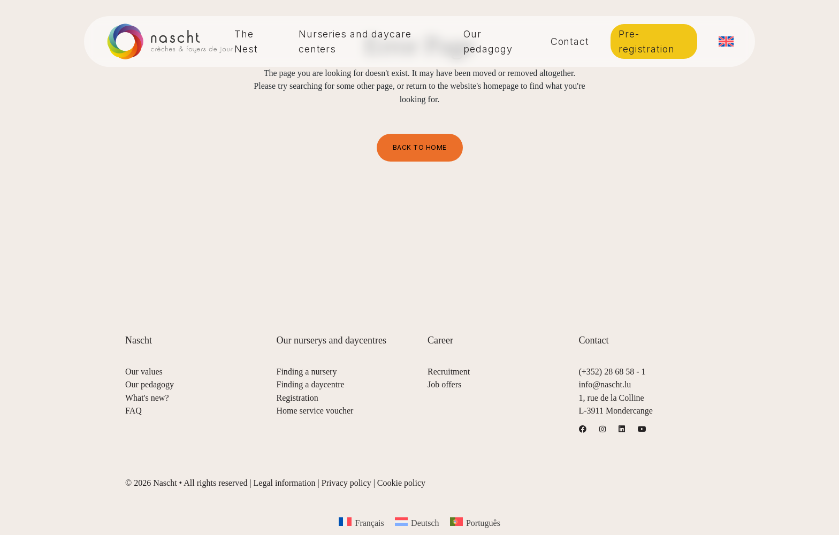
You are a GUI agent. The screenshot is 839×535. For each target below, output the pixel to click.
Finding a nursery (307, 371)
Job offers (444, 384)
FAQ (133, 410)
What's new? (147, 397)
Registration (297, 397)
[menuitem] (726, 41)
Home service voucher (315, 410)
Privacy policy (346, 482)
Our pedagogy (149, 384)
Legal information (285, 482)
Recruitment (449, 371)
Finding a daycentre (311, 384)
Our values (144, 371)
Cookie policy (401, 482)
